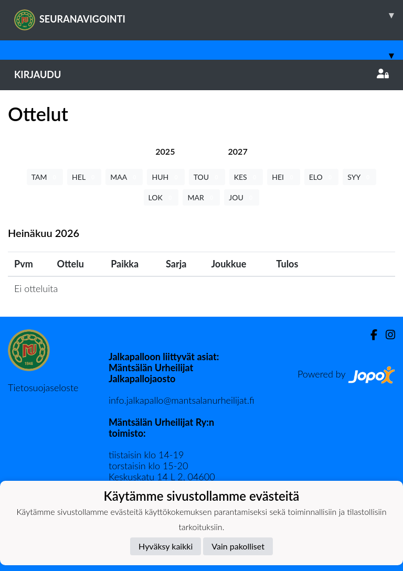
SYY (359, 177)
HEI (283, 177)
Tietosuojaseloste (43, 387)
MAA (124, 177)
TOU (207, 177)
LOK (161, 197)
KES (246, 177)
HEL (84, 177)
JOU (241, 197)
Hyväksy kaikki (166, 546)
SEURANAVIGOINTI (208, 15)
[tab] (165, 151)
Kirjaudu (201, 74)
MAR (201, 197)
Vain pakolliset (237, 546)
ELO (321, 177)
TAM (44, 177)
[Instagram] (386, 334)
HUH (165, 177)
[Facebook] (369, 334)
